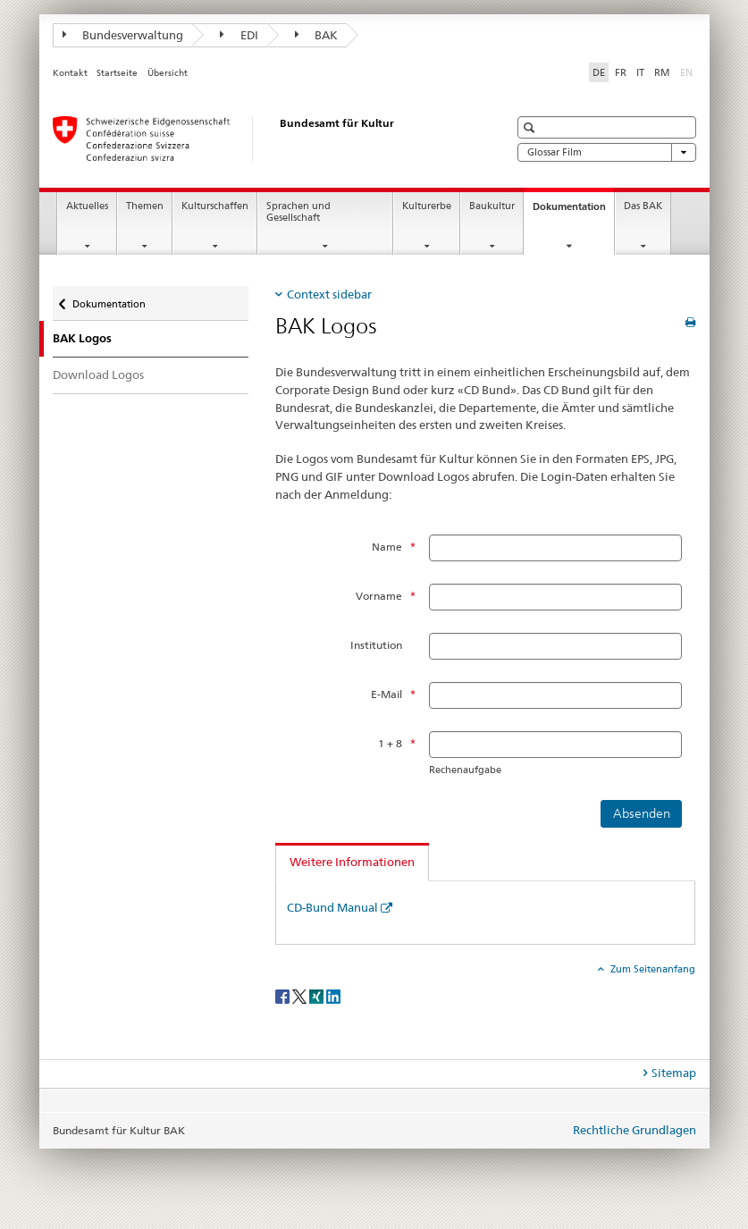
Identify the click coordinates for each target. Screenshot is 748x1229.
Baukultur (492, 206)
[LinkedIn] (333, 996)
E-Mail (386, 694)
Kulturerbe (426, 206)
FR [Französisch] (620, 72)
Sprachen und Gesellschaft (298, 211)
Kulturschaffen (214, 206)
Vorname (379, 595)
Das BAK (643, 206)
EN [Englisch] (688, 71)
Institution (376, 645)
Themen (145, 206)
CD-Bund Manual (332, 907)
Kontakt (70, 73)
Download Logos (98, 374)
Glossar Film (606, 152)
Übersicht (167, 73)
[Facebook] (283, 996)
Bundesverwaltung (123, 35)
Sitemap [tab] (673, 1072)
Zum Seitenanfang (651, 969)
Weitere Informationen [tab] (352, 861)
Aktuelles (87, 206)
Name (387, 546)
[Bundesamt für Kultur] (263, 138)
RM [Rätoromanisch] (662, 72)
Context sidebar (329, 294)
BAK (317, 35)
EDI (239, 35)
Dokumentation (573, 211)
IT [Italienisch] (640, 72)
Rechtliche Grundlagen (634, 1130)
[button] (531, 127)
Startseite (117, 73)
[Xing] (317, 996)
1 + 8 (390, 743)
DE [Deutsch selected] (599, 72)
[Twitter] (300, 996)
